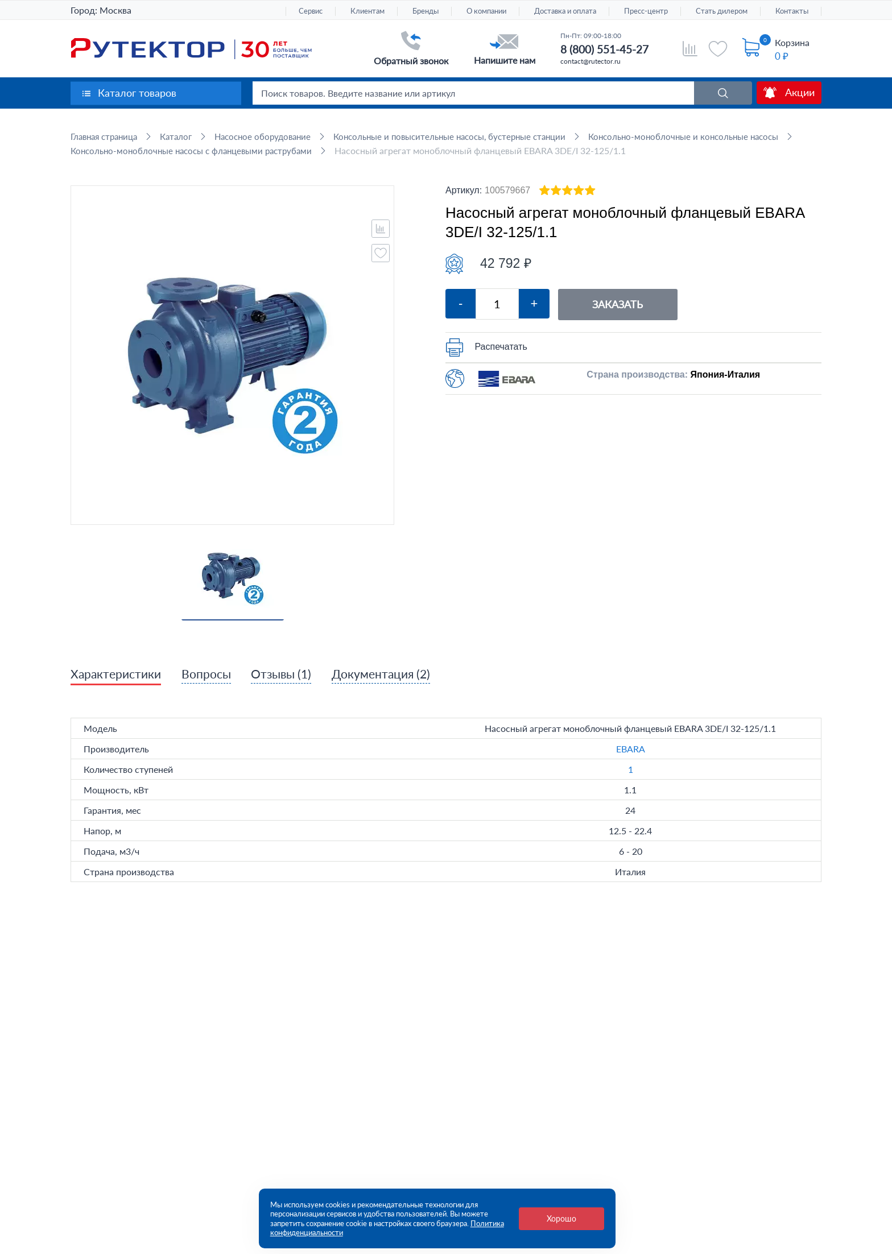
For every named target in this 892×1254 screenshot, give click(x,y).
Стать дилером (722, 11)
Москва (115, 10)
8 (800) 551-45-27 (604, 49)
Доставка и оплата (565, 11)
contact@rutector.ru (590, 61)
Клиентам (367, 11)
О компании (486, 11)
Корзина (792, 42)
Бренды (425, 11)
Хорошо (561, 1218)
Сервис (311, 11)
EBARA (630, 763)
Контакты (791, 11)
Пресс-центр (646, 11)
